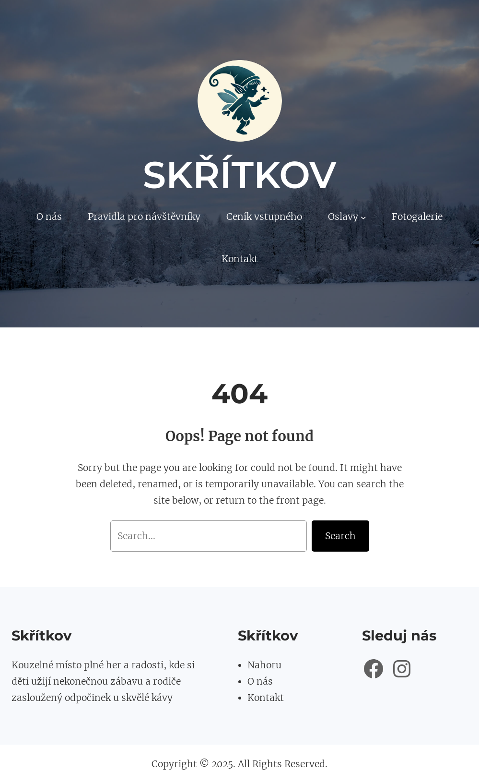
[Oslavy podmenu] (363, 217)
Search (340, 536)
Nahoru (264, 665)
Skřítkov (239, 175)
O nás (260, 681)
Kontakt (265, 697)
